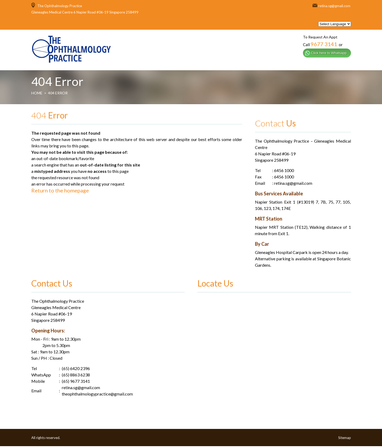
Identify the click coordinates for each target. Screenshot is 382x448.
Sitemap (344, 439)
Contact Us (339, 62)
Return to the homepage (60, 192)
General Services (280, 62)
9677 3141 (324, 44)
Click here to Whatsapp (328, 53)
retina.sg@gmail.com (334, 6)
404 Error (58, 95)
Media (312, 62)
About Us (193, 62)
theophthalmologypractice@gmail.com (97, 395)
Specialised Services (233, 62)
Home (169, 62)
